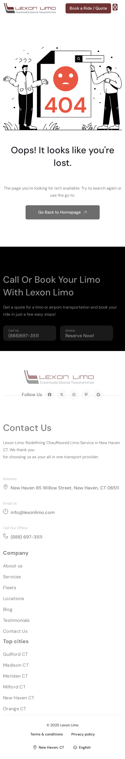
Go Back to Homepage (62, 218)
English (85, 747)
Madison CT (16, 671)
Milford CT (14, 693)
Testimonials (16, 626)
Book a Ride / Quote (88, 8)
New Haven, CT (51, 747)
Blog (7, 615)
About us (13, 572)
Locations (13, 604)
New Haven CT (18, 703)
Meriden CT (15, 682)
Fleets (9, 593)
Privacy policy (83, 734)
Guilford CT (15, 660)
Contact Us (15, 637)
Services (12, 582)
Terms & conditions (46, 734)
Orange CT (14, 714)
